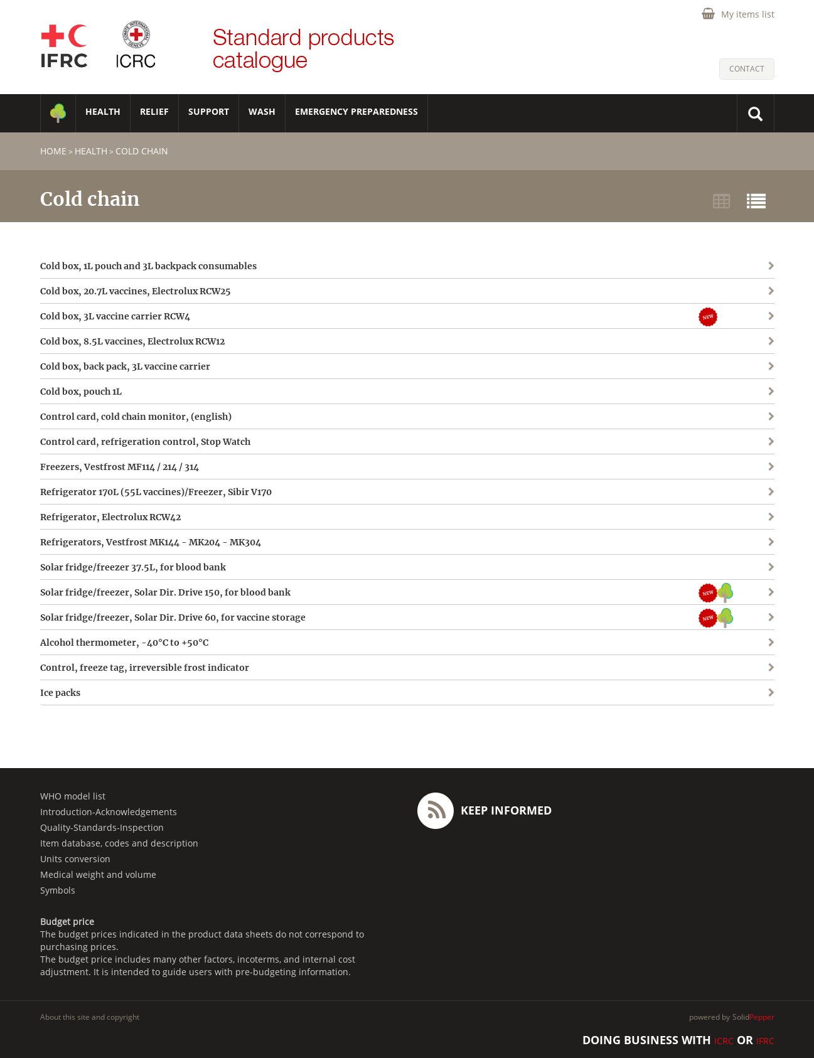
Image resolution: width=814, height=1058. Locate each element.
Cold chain (141, 151)
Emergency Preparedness (356, 111)
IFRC (765, 1041)
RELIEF (154, 111)
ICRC (724, 1041)
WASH (262, 111)
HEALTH (102, 111)
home (53, 151)
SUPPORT (208, 111)
